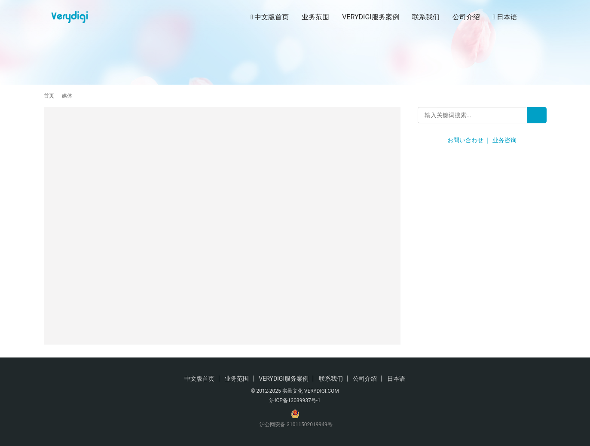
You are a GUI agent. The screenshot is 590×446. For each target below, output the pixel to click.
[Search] (537, 115)
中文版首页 (270, 17)
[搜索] (543, 16)
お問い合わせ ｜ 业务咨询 (482, 140)
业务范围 (315, 17)
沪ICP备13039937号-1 (295, 400)
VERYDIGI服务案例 (370, 17)
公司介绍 (466, 17)
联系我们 (426, 17)
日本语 (505, 17)
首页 (49, 96)
